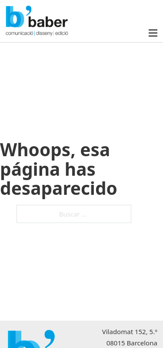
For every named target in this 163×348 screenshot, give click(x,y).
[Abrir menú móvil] (153, 33)
